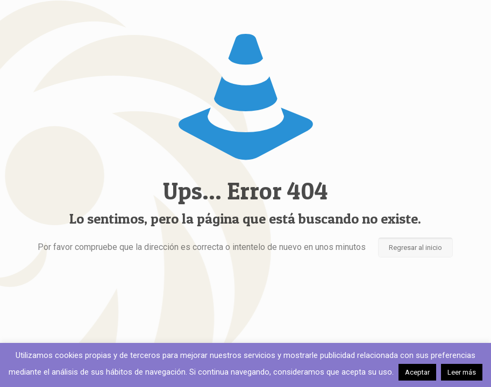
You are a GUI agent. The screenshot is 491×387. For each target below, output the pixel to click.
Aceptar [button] (417, 372)
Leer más (461, 372)
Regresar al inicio (415, 247)
